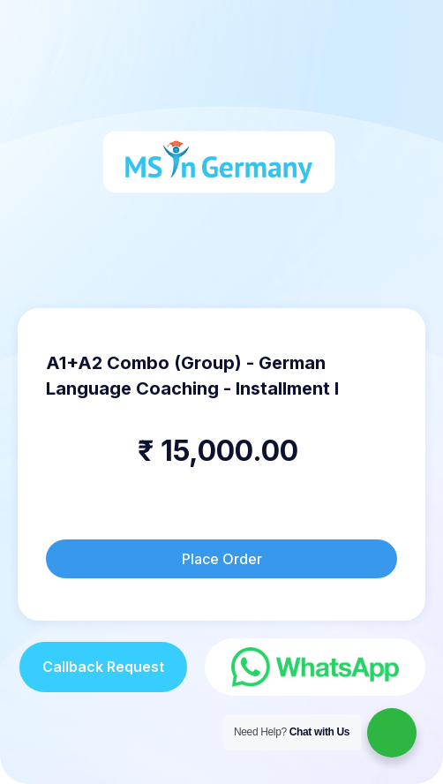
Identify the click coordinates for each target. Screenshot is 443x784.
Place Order (222, 559)
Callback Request (103, 666)
